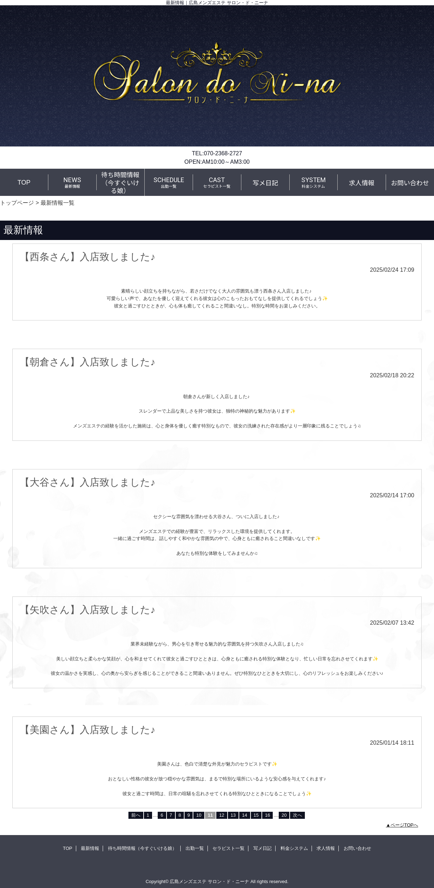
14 (244, 815)
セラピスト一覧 (228, 848)
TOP (24, 182)
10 (198, 815)
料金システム (294, 848)
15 (256, 815)
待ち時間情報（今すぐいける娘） (142, 848)
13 (233, 815)
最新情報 (90, 848)
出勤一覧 (195, 848)
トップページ (17, 202)
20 (284, 815)
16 (267, 815)
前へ (135, 815)
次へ (297, 815)
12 (221, 815)
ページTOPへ (404, 825)
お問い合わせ (357, 848)
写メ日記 (262, 848)
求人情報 (326, 848)
